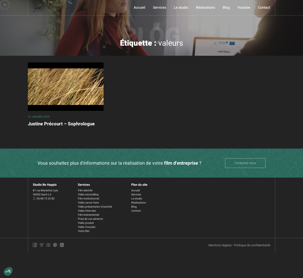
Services (159, 7)
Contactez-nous (245, 163)
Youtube (243, 7)
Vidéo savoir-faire (88, 203)
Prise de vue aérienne (90, 219)
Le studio (181, 7)
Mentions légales (220, 245)
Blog (226, 7)
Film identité (85, 190)
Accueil (139, 7)
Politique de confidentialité (252, 245)
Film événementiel (88, 215)
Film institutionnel (88, 199)
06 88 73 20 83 (43, 199)
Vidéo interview (87, 211)
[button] (8, 271)
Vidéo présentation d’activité (95, 207)
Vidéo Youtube (86, 227)
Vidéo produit (86, 223)
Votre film (83, 231)
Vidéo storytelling (88, 194)
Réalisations (205, 7)
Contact (264, 7)
